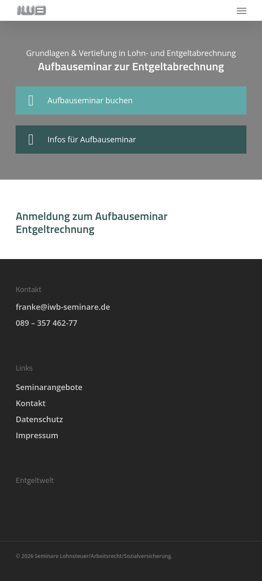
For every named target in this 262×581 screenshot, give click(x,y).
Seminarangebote (49, 387)
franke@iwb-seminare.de (63, 307)
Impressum (37, 435)
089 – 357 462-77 (46, 323)
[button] (241, 10)
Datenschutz (39, 419)
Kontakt (31, 403)
